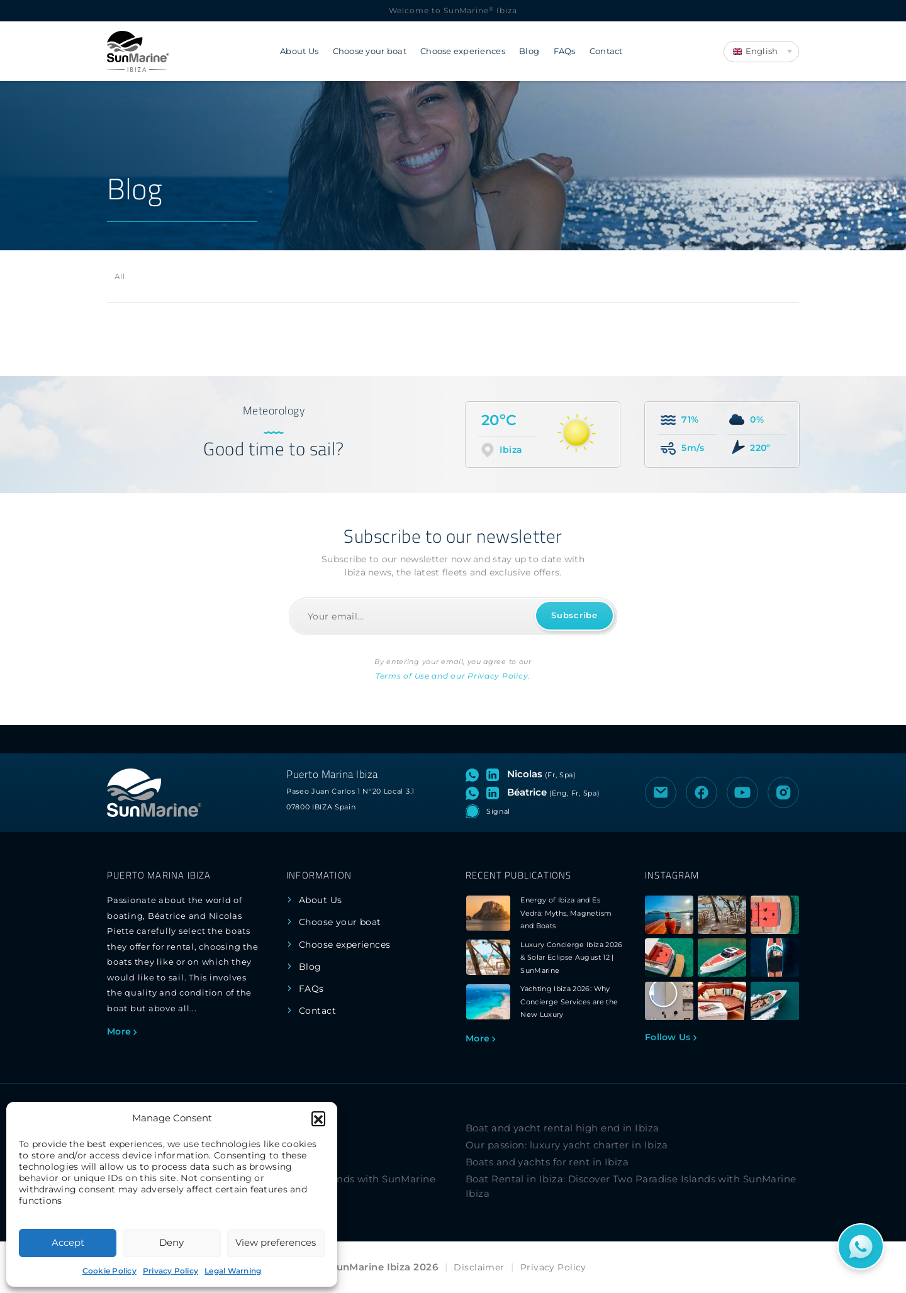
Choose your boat (369, 51)
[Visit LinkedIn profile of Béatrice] (495, 792)
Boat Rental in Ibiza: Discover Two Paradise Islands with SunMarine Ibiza (631, 1186)
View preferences (275, 1242)
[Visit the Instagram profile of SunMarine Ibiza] (783, 792)
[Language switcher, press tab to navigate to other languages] (761, 51)
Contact (606, 51)
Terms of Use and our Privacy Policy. (453, 675)
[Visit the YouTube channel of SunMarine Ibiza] (742, 792)
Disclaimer (479, 1267)
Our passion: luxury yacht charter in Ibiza (567, 1145)
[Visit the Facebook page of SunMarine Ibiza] (701, 792)
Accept (68, 1242)
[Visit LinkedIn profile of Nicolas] (495, 774)
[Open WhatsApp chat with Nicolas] (475, 774)
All (120, 276)
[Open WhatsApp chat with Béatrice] (475, 792)
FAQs (565, 51)
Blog (529, 51)
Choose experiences (462, 51)
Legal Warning (232, 1270)
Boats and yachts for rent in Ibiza (547, 1162)
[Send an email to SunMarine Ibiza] (660, 792)
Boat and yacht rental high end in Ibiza (562, 1128)
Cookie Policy (109, 1270)
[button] (318, 1118)
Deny (171, 1242)
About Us (299, 51)
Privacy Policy (170, 1270)
